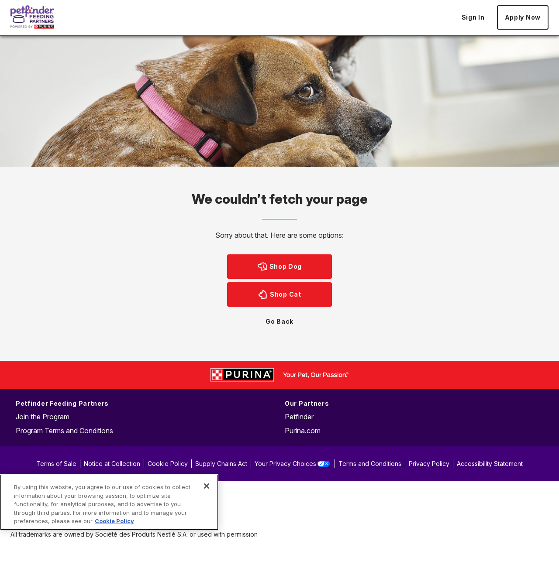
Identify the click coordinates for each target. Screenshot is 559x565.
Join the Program (42, 416)
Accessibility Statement (490, 463)
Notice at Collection (112, 463)
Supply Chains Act (221, 463)
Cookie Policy (168, 463)
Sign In (473, 17)
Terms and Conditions (369, 463)
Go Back (279, 321)
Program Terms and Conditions (64, 430)
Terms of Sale (56, 463)
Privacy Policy (429, 463)
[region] (109, 502)
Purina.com (303, 430)
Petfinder (299, 416)
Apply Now (523, 17)
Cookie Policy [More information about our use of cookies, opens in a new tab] (114, 520)
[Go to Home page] (32, 17)
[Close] (206, 486)
